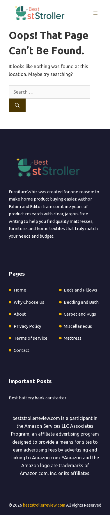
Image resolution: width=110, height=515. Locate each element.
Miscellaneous (78, 326)
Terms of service (30, 338)
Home (20, 289)
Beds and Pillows (80, 289)
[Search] (17, 105)
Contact (21, 350)
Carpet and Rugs (80, 314)
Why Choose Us (29, 302)
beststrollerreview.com (36, 418)
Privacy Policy (27, 326)
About (20, 314)
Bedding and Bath (81, 302)
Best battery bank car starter (37, 397)
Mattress (72, 338)
